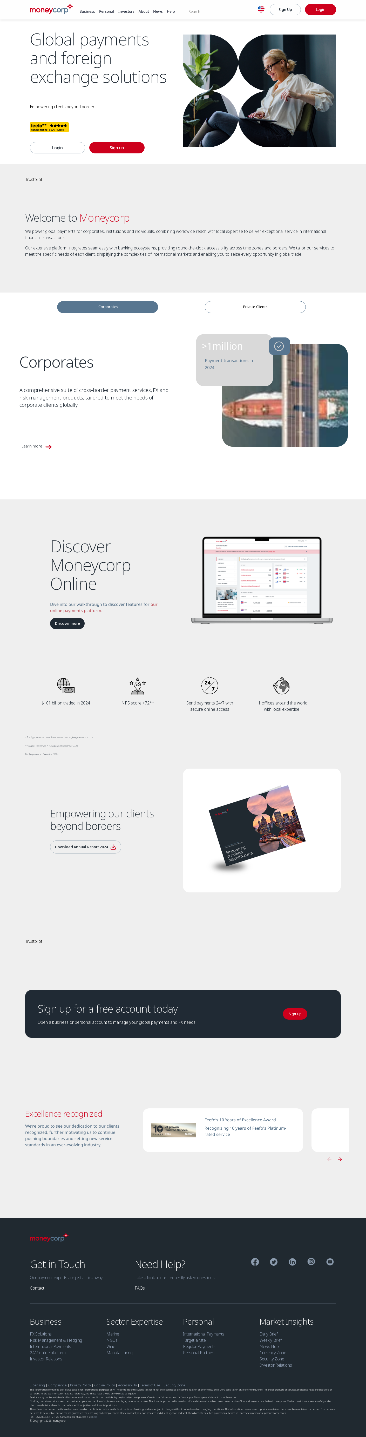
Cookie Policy (104, 1385)
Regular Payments (199, 1346)
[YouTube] (330, 1262)
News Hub (269, 1346)
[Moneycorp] (51, 12)
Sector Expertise (135, 1321)
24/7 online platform (48, 1352)
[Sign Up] (285, 9)
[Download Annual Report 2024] (85, 846)
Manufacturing (119, 1352)
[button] (329, 1160)
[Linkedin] (292, 1262)
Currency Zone (273, 1352)
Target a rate (194, 1340)
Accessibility (127, 1385)
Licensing (37, 1385)
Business (46, 1321)
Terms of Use (150, 1385)
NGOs (112, 1340)
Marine (112, 1334)
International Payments (50, 1346)
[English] (261, 10)
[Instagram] (311, 1262)
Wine (110, 1346)
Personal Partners (199, 1352)
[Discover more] (67, 623)
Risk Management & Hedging (56, 1340)
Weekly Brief (271, 1340)
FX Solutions (41, 1334)
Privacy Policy (81, 1385)
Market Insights (288, 1321)
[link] (87, 11)
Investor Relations (46, 1359)
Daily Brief (268, 1334)
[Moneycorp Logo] (49, 1240)
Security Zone (272, 1359)
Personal (199, 1321)
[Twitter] (274, 1262)
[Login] (320, 9)
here (94, 1417)
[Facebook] (255, 1262)
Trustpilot (33, 179)
